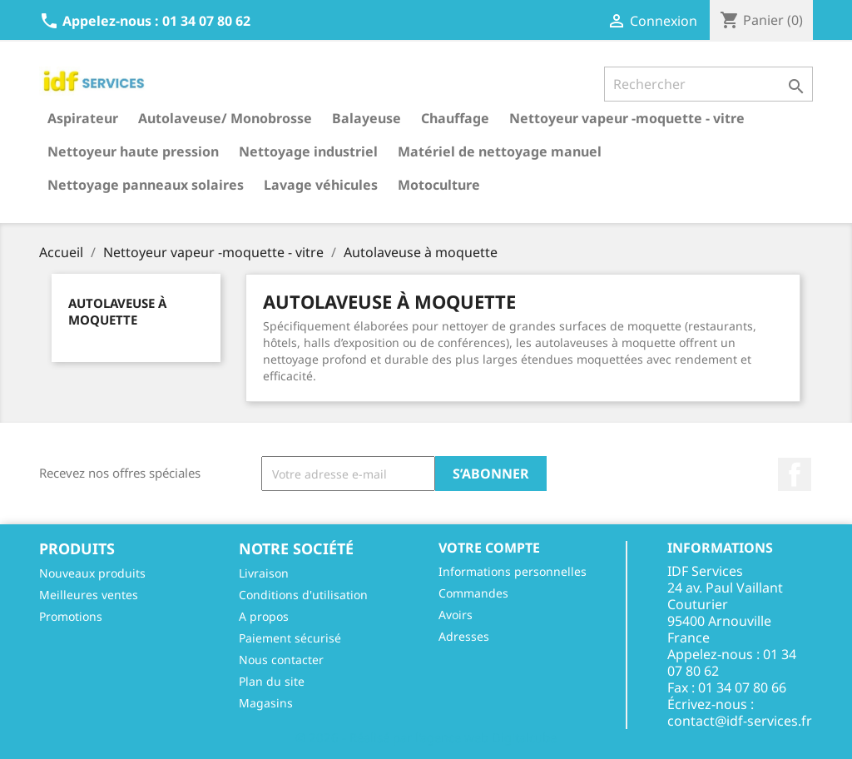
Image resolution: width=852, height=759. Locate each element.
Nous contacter (281, 659)
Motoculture (439, 185)
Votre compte (489, 547)
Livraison (264, 573)
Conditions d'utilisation (303, 595)
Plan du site (272, 681)
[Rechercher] (708, 84)
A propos (264, 616)
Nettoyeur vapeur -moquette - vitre (627, 118)
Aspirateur (82, 118)
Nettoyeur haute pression (133, 151)
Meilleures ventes (88, 595)
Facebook (794, 474)
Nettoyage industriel (308, 151)
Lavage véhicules (321, 185)
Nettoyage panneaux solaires (145, 185)
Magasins (266, 703)
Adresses (463, 636)
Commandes (473, 593)
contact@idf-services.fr (739, 721)
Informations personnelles (512, 571)
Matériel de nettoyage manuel (500, 151)
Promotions (70, 616)
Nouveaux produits (92, 573)
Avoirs (455, 615)
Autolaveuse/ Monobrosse (225, 118)
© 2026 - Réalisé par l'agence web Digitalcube (426, 737)
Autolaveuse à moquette (117, 311)
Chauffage (455, 118)
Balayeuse (366, 118)
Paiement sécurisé (290, 638)
